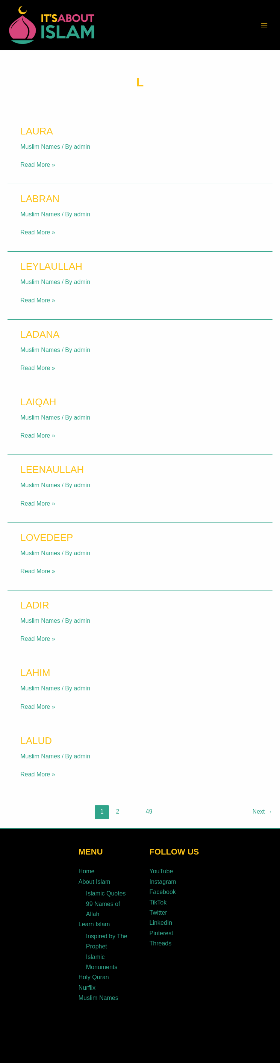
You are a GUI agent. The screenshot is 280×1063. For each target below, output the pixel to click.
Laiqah (38, 402)
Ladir (34, 605)
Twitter (158, 910)
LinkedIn (161, 920)
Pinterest (161, 930)
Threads (161, 940)
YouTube (161, 871)
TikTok (158, 901)
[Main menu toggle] (264, 25)
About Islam (94, 881)
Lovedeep (46, 537)
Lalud (36, 740)
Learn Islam (94, 922)
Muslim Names (40, 146)
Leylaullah (51, 266)
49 (149, 811)
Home (87, 871)
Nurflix (87, 983)
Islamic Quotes (106, 892)
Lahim (35, 672)
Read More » (37, 164)
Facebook (163, 891)
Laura (36, 131)
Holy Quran (94, 973)
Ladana (39, 334)
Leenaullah (52, 469)
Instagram (163, 881)
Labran (39, 198)
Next (262, 811)
